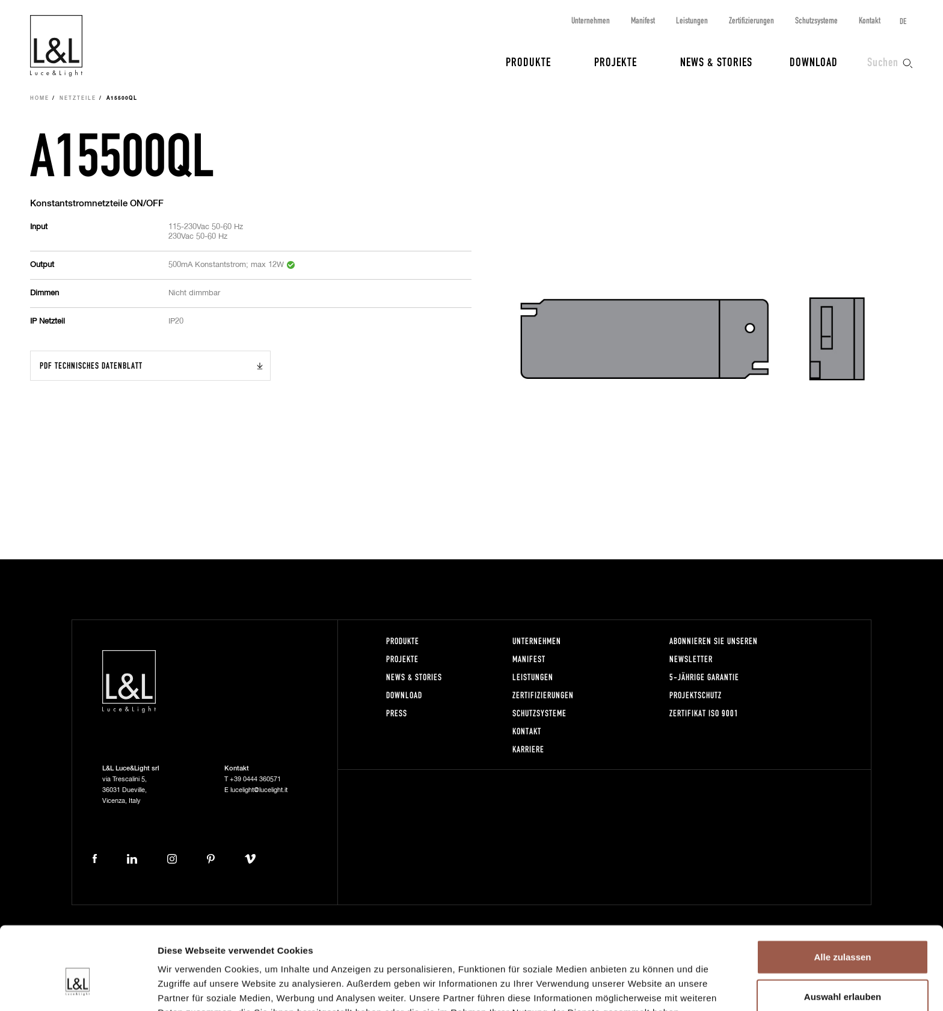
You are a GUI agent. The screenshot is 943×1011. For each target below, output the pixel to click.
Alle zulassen (842, 893)
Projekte (615, 61)
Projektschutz (695, 694)
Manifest (643, 20)
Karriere (528, 749)
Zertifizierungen (751, 20)
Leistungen (692, 20)
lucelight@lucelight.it (258, 790)
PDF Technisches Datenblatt (91, 365)
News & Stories (716, 61)
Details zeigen (639, 987)
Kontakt (869, 20)
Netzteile (78, 98)
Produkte (528, 61)
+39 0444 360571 (255, 779)
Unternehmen (590, 20)
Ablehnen (842, 971)
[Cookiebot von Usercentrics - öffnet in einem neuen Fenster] (78, 988)
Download (814, 61)
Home (39, 98)
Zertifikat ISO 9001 (704, 713)
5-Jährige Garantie (704, 676)
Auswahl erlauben (842, 932)
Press (396, 713)
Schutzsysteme (816, 20)
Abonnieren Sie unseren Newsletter (713, 649)
